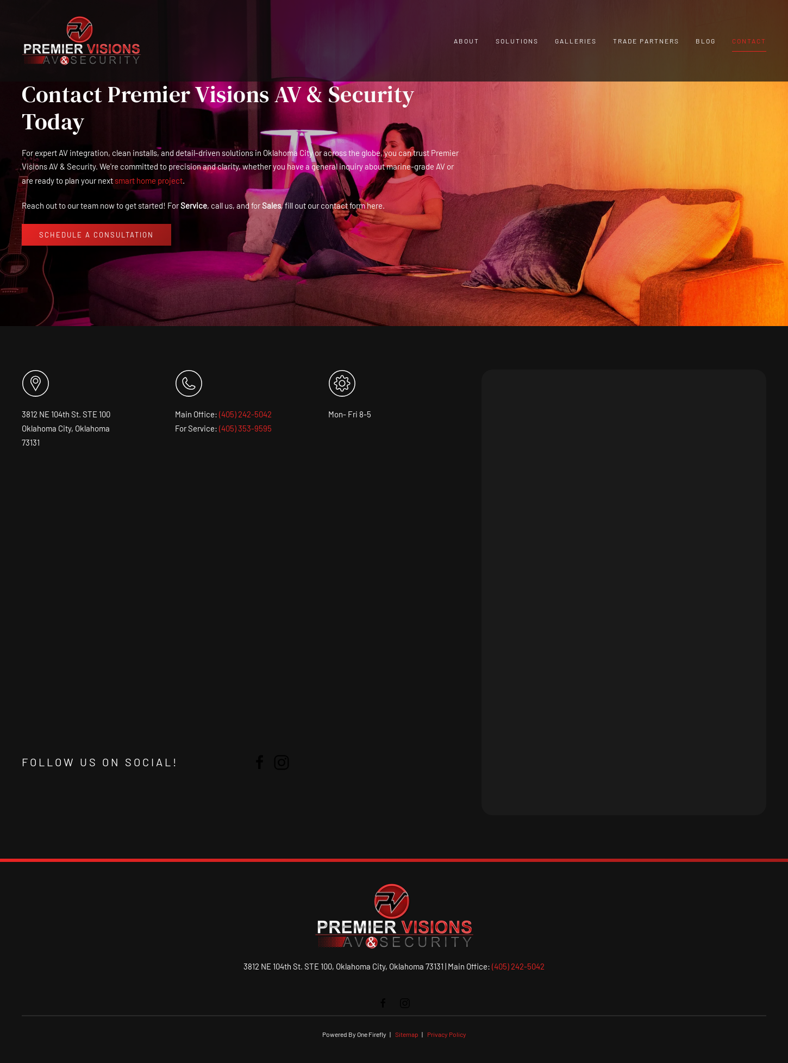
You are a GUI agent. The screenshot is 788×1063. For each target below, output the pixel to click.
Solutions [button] (517, 41)
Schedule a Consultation (96, 234)
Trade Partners (646, 41)
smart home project (149, 180)
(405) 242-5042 (245, 414)
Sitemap (406, 1034)
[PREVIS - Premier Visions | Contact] (622, 592)
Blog (706, 41)
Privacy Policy (446, 1034)
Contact (749, 41)
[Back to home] (81, 40)
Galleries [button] (576, 41)
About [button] (466, 41)
